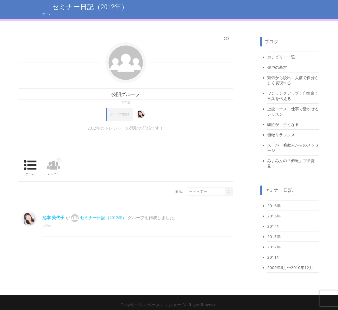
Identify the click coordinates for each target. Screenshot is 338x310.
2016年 (274, 200)
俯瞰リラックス (281, 129)
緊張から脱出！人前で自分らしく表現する (293, 75)
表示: (179, 186)
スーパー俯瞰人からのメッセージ (293, 142)
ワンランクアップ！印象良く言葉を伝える (293, 90)
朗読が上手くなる (283, 119)
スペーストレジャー (162, 299)
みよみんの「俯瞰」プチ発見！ (291, 158)
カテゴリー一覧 (281, 51)
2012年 (274, 241)
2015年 (274, 210)
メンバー (54, 161)
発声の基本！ (279, 62)
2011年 (274, 251)
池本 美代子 (53, 215)
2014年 (274, 221)
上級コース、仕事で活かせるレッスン (293, 106)
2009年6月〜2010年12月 (290, 262)
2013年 (274, 231)
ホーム (315, 6)
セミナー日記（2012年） (103, 215)
